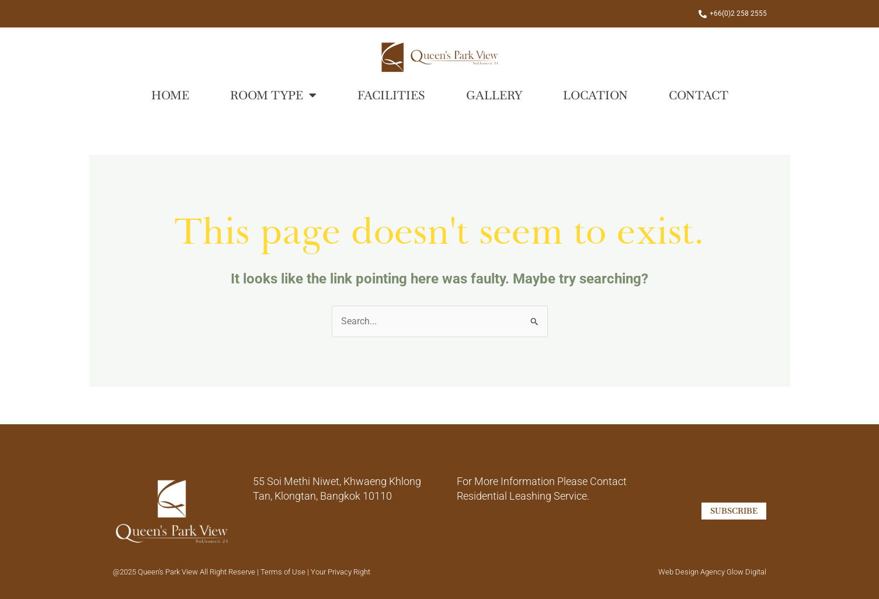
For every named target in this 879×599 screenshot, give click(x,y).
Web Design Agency (691, 571)
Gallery (494, 95)
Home (170, 95)
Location (595, 95)
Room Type (273, 95)
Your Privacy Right (340, 571)
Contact (698, 95)
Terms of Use (283, 571)
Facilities (391, 95)
